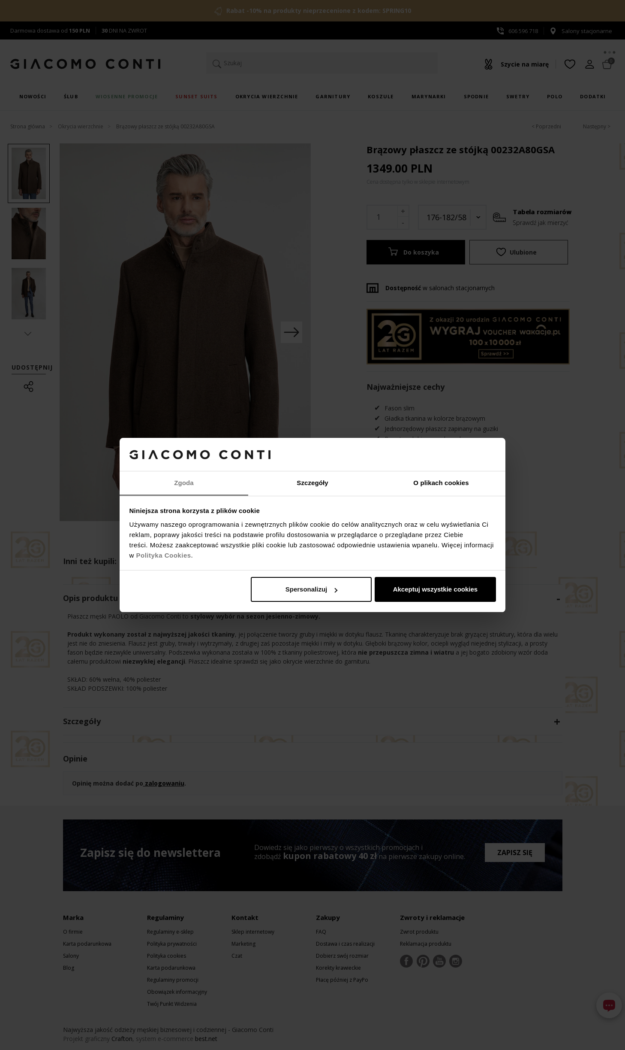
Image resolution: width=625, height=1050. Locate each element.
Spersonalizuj (311, 589)
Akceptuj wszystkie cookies (435, 589)
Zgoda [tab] (184, 482)
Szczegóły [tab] (312, 482)
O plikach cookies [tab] (441, 482)
